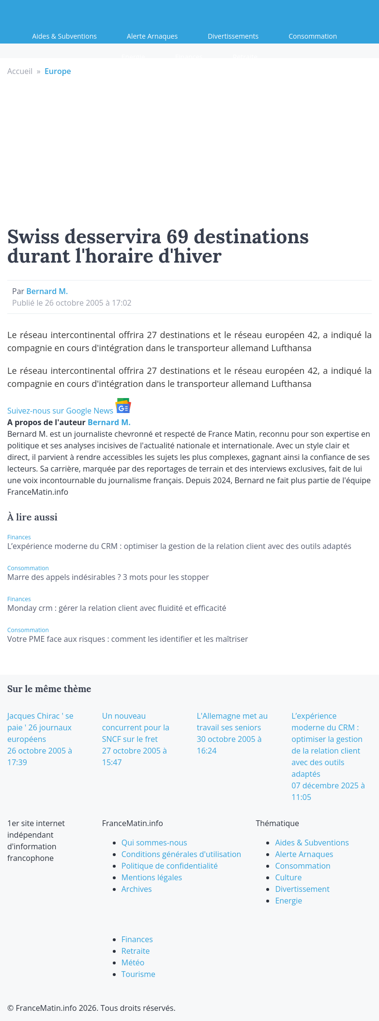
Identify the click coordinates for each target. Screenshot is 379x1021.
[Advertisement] (189, 149)
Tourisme (138, 974)
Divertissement (302, 889)
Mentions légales (151, 877)
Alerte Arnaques (152, 36)
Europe (58, 71)
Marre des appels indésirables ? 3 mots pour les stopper (108, 577)
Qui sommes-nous (154, 842)
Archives (136, 889)
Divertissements (233, 36)
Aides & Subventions (64, 36)
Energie (133, 56)
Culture (288, 877)
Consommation (312, 36)
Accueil (19, 71)
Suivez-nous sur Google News (69, 410)
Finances (189, 56)
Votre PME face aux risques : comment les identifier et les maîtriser (127, 639)
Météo (133, 962)
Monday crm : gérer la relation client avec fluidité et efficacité (117, 608)
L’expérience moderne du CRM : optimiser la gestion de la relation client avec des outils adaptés (179, 546)
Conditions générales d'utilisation (181, 854)
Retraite (245, 56)
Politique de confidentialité (169, 865)
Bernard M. (47, 291)
